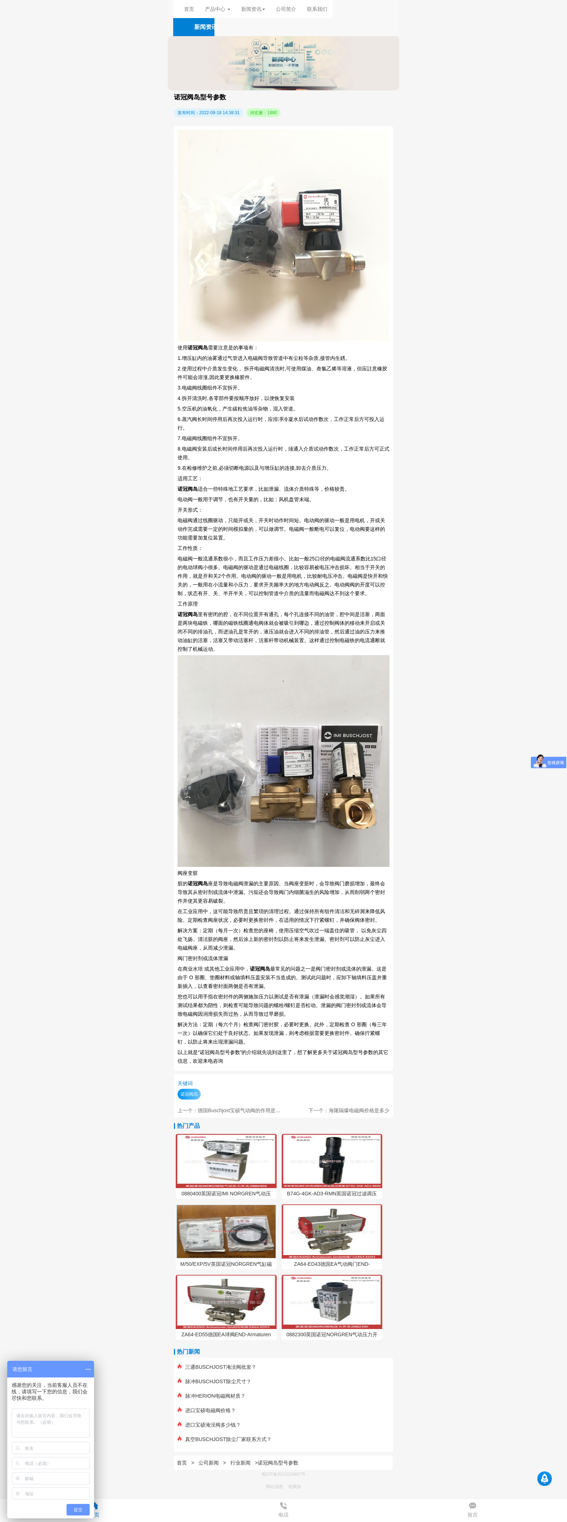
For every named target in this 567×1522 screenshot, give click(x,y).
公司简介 (286, 9)
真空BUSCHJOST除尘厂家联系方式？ (225, 1439)
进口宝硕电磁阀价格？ (207, 1410)
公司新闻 (209, 1463)
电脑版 (294, 1486)
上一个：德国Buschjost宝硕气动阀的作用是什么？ (234, 1110)
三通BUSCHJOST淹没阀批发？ (217, 1367)
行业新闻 (240, 1463)
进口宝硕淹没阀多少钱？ (209, 1425)
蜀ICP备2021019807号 (283, 1474)
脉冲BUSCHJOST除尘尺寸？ (214, 1381)
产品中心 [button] (217, 9)
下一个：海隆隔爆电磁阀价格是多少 (348, 1110)
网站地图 (274, 1486)
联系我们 (317, 9)
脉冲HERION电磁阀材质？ (211, 1396)
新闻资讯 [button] (253, 9)
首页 (189, 9)
